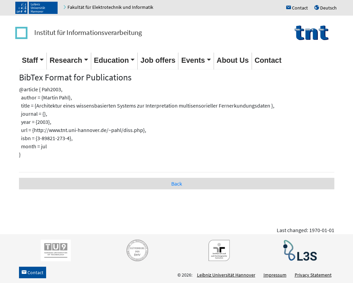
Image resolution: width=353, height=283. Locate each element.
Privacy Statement (313, 275)
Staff (30, 60)
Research (66, 60)
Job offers (157, 60)
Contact (268, 60)
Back (176, 183)
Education (111, 60)
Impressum (275, 275)
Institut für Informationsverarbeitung (88, 32)
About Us (233, 60)
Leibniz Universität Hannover (226, 275)
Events (193, 60)
